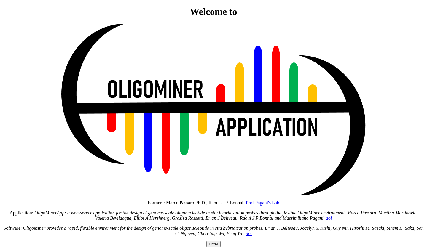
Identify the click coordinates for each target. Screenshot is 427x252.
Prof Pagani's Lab (262, 202)
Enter (213, 244)
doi (329, 218)
